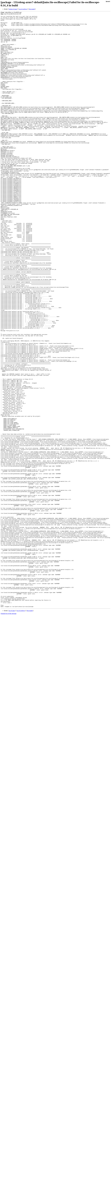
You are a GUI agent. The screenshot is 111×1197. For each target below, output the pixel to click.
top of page (12, 729)
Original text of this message (8, 732)
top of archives (23, 9)
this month (32, 9)
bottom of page (13, 9)
